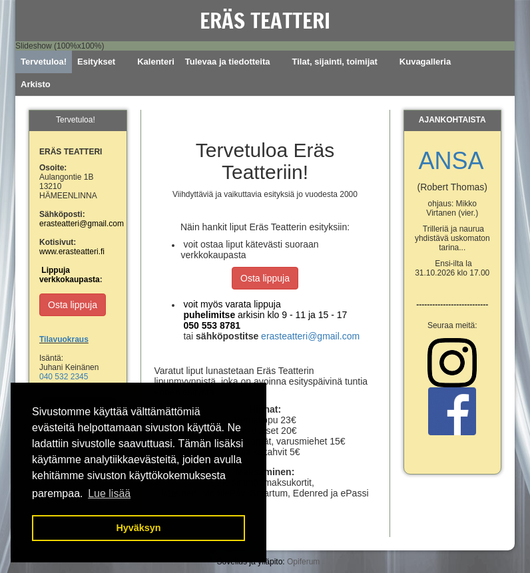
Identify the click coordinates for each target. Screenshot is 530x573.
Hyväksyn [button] (138, 527)
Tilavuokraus (64, 339)
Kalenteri (155, 62)
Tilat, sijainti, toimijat (334, 62)
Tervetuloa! (44, 62)
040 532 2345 (63, 376)
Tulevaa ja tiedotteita (227, 62)
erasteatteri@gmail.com (310, 336)
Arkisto (36, 84)
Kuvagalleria (425, 62)
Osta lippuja (265, 278)
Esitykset (96, 62)
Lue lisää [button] (109, 493)
